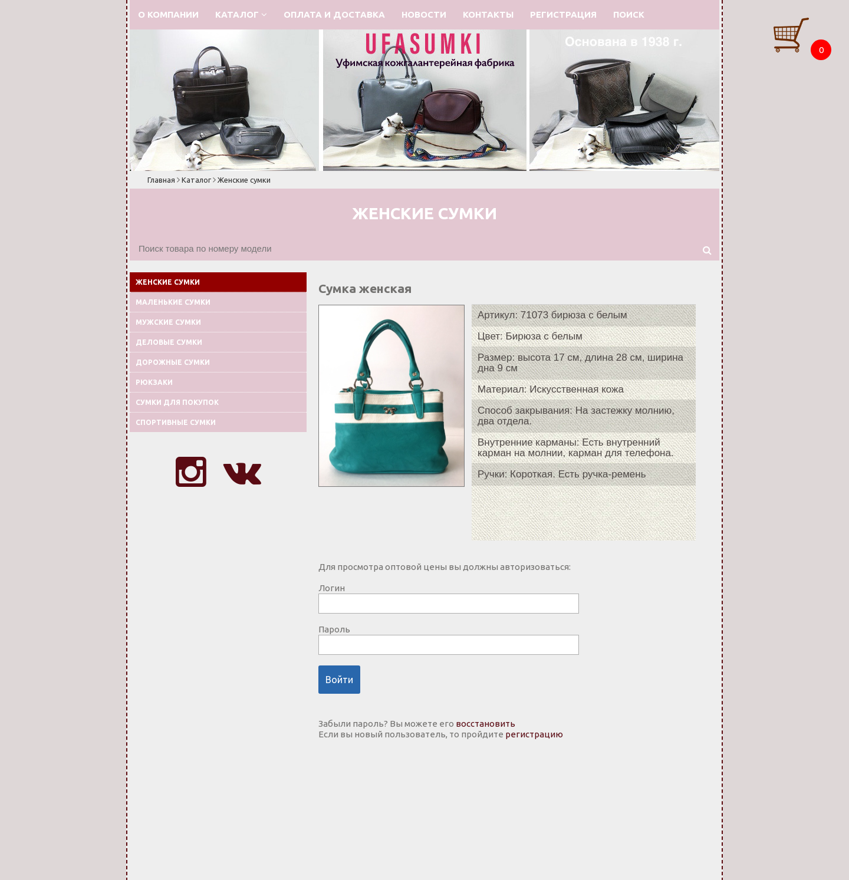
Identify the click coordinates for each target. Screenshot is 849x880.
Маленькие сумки (173, 302)
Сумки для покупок (177, 402)
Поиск (628, 14)
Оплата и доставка (334, 14)
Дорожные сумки (173, 362)
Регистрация (563, 14)
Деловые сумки (169, 342)
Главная (161, 180)
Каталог (241, 14)
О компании (168, 14)
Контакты (488, 14)
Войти (339, 679)
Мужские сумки (168, 322)
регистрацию (534, 734)
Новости (424, 14)
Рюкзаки (154, 382)
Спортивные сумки (176, 422)
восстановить (485, 723)
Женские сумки (244, 180)
